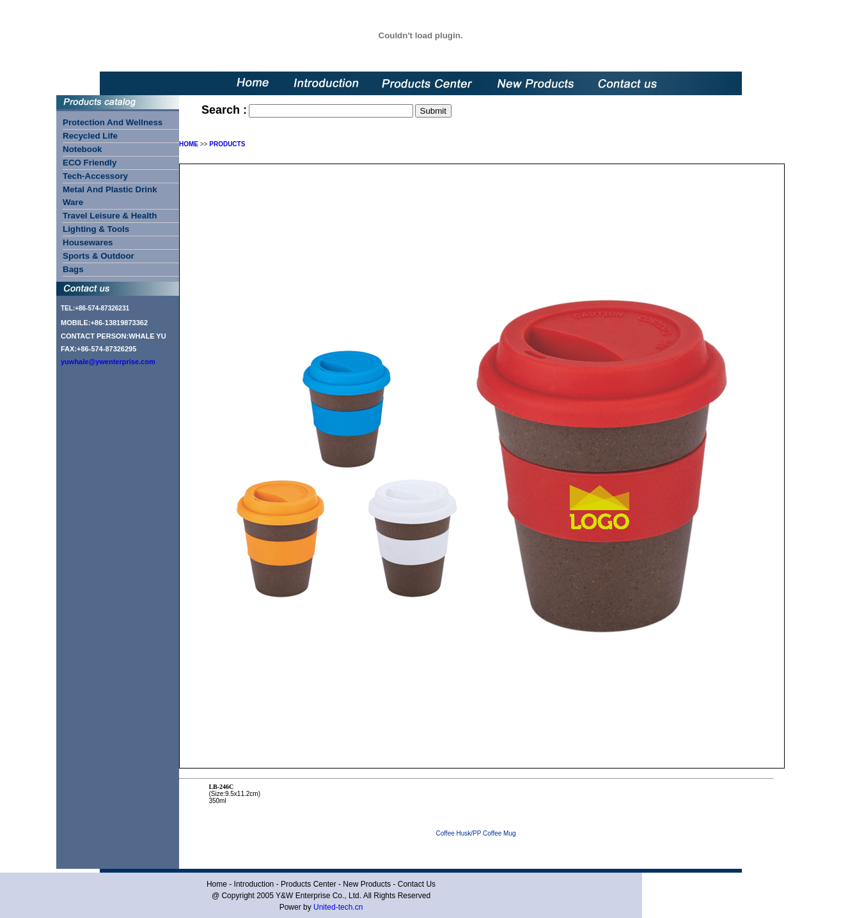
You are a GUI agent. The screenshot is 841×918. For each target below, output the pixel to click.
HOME (188, 144)
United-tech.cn (338, 907)
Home (217, 884)
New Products (367, 884)
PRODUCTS (227, 144)
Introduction (254, 884)
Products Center (308, 884)
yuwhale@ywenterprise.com (108, 361)
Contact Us (417, 884)
